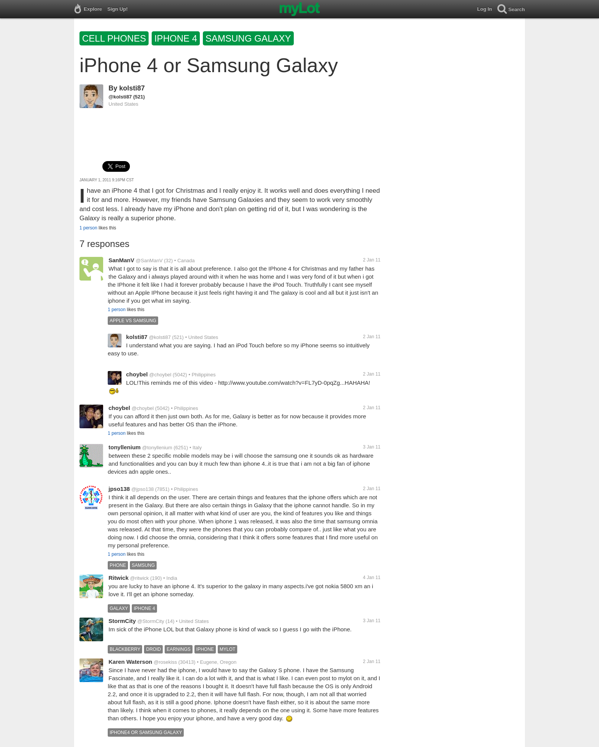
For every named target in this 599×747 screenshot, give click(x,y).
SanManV (121, 260)
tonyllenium (124, 447)
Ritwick (118, 577)
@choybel (160, 375)
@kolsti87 (120, 97)
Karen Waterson (130, 661)
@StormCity (150, 621)
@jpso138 (142, 489)
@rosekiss (165, 662)
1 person (88, 228)
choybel (137, 374)
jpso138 (119, 489)
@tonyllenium (157, 447)
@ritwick (139, 578)
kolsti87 (132, 88)
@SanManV (149, 260)
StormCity (122, 621)
